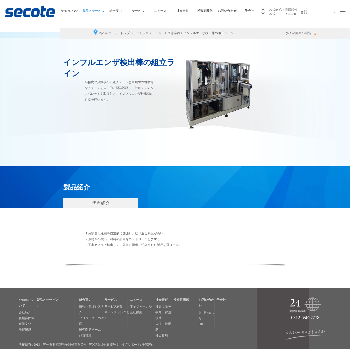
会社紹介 (25, 312)
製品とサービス (93, 10)
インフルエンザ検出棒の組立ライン (208, 33)
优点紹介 (101, 203)
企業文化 (25, 324)
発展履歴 (25, 329)
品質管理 (85, 335)
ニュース (160, 10)
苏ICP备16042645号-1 (103, 344)
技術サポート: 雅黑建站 (137, 344)
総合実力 (115, 10)
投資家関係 (205, 10)
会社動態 (136, 312)
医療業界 (174, 33)
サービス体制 (113, 306)
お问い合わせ (227, 10)
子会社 (249, 10)
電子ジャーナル (141, 306)
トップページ (129, 33)
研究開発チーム (90, 329)
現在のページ (108, 33)
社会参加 (161, 335)
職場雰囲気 (26, 318)
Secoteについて (70, 10)
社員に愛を (163, 306)
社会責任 (182, 10)
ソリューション (153, 33)
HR (201, 324)
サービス (138, 10)
